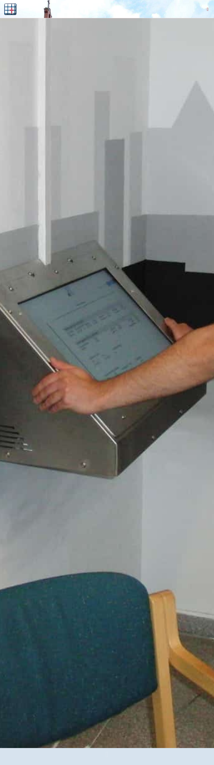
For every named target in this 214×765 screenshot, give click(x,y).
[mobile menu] (207, 9)
